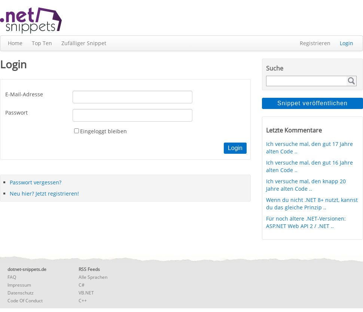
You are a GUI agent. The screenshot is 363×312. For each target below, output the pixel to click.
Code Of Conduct (25, 300)
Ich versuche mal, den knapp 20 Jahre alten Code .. (306, 185)
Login (346, 43)
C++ (83, 300)
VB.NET (86, 293)
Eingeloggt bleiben (103, 131)
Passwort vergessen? (35, 182)
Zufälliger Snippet (83, 43)
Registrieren (315, 43)
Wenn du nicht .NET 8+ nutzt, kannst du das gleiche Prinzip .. (312, 203)
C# (82, 285)
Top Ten (42, 43)
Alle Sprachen (93, 277)
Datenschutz (20, 293)
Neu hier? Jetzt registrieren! (44, 193)
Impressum (19, 285)
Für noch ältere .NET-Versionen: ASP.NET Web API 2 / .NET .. (306, 222)
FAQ (11, 277)
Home (15, 43)
